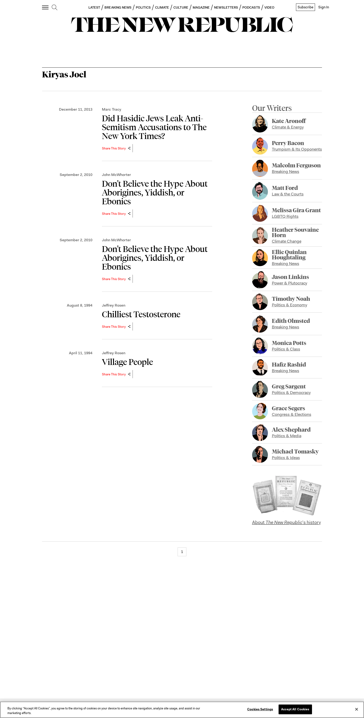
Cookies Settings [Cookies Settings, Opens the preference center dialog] (260, 709)
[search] (54, 7)
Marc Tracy (111, 109)
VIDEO (269, 7)
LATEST (94, 7)
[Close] (356, 709)
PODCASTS (251, 7)
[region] (182, 709)
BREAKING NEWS (117, 7)
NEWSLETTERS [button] (226, 7)
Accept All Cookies (295, 709)
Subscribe (305, 7)
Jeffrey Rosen (113, 305)
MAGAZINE (201, 7)
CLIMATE (162, 7)
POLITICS (143, 7)
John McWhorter (116, 174)
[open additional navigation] (45, 7)
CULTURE (180, 7)
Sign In (323, 7)
